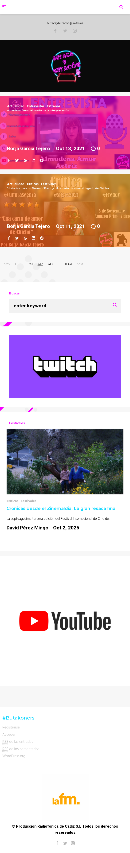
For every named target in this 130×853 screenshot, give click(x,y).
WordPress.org (13, 756)
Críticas (33, 184)
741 (30, 264)
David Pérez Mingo (27, 528)
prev (7, 264)
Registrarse (11, 727)
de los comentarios (20, 749)
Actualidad (15, 106)
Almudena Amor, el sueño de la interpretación (38, 110)
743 (50, 264)
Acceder (9, 734)
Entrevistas (35, 106)
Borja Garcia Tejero (28, 148)
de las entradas (17, 741)
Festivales (49, 184)
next (80, 264)
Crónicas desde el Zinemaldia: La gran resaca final (62, 508)
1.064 (68, 264)
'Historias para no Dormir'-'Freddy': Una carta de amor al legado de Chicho (58, 188)
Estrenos (53, 106)
